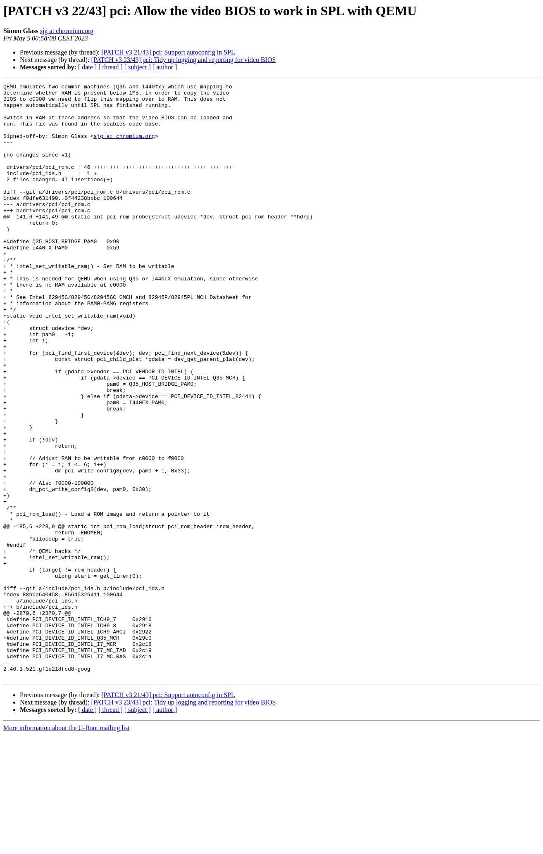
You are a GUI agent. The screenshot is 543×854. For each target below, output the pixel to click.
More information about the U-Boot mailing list (66, 846)
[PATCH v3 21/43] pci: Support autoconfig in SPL (168, 52)
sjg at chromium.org (66, 30)
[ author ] (164, 67)
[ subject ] (137, 67)
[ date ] (87, 67)
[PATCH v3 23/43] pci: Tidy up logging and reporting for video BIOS (183, 59)
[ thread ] (110, 67)
